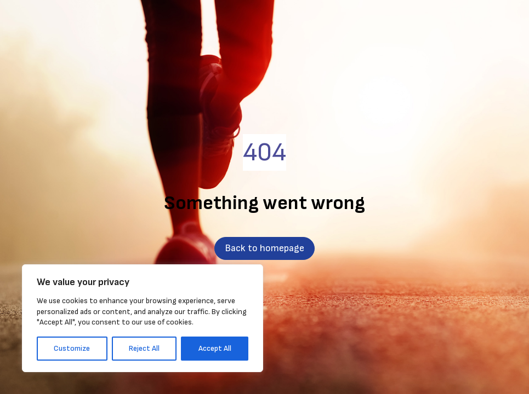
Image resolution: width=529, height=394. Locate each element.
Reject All (144, 348)
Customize (72, 348)
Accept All (214, 348)
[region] (142, 318)
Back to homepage (264, 248)
